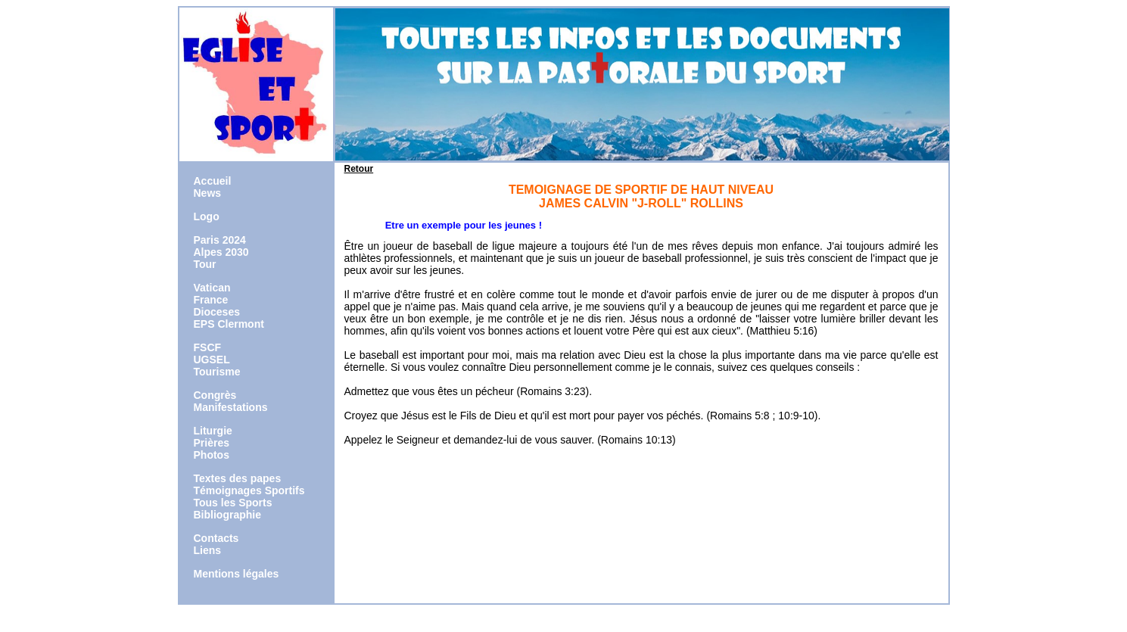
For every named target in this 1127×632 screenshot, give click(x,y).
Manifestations (231, 407)
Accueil (213, 181)
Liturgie (213, 431)
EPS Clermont (229, 324)
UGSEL (212, 359)
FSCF (208, 347)
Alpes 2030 (221, 252)
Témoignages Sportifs (249, 490)
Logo (206, 216)
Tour (205, 264)
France (211, 300)
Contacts (216, 538)
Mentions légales (236, 574)
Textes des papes (238, 478)
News (208, 193)
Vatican (212, 288)
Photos (211, 455)
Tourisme (217, 372)
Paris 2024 (220, 240)
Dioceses (217, 312)
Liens (208, 550)
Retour (359, 168)
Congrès (215, 395)
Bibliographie (227, 515)
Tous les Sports (233, 503)
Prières (211, 443)
